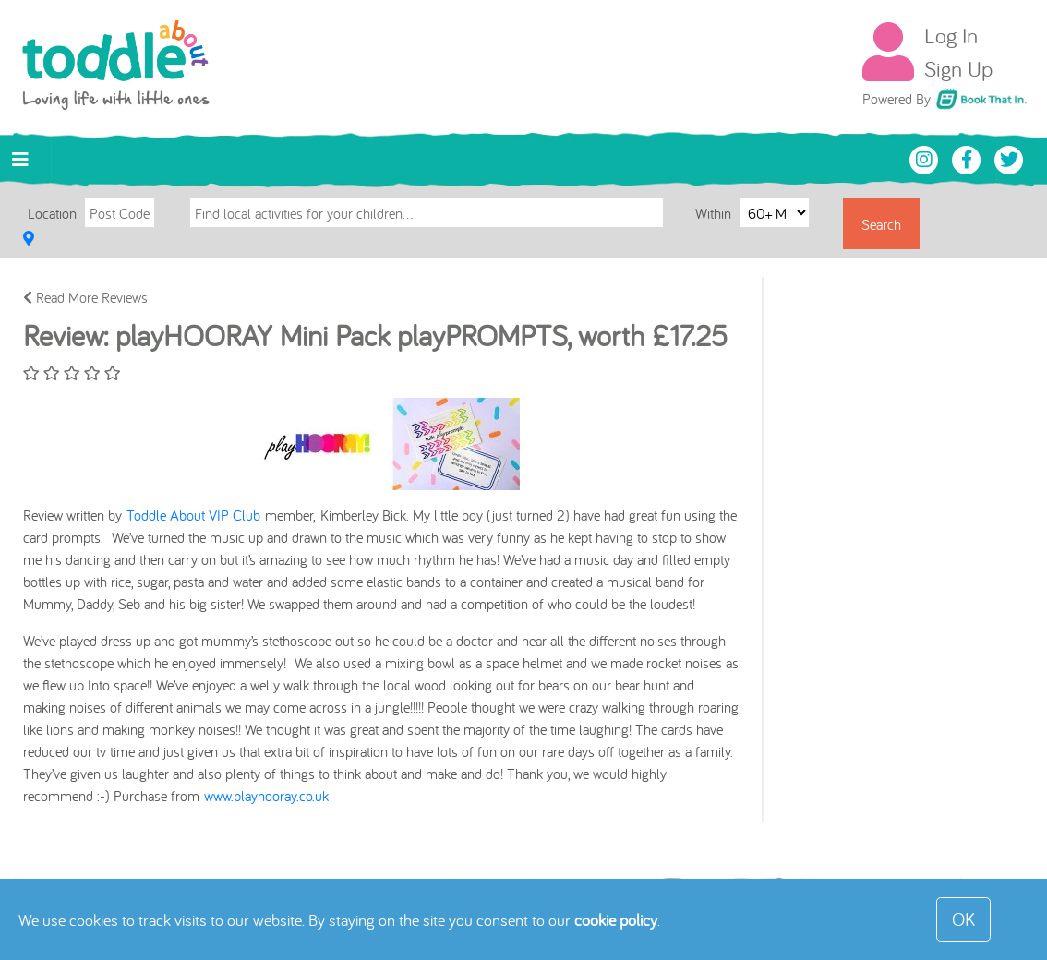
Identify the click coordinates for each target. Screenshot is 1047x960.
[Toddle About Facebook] (968, 158)
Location (52, 213)
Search (881, 224)
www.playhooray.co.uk (266, 795)
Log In (951, 35)
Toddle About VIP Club (193, 515)
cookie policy (615, 919)
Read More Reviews (85, 297)
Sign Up (958, 68)
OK (963, 918)
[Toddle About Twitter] (1009, 158)
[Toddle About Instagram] (926, 158)
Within (715, 212)
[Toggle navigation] (20, 159)
